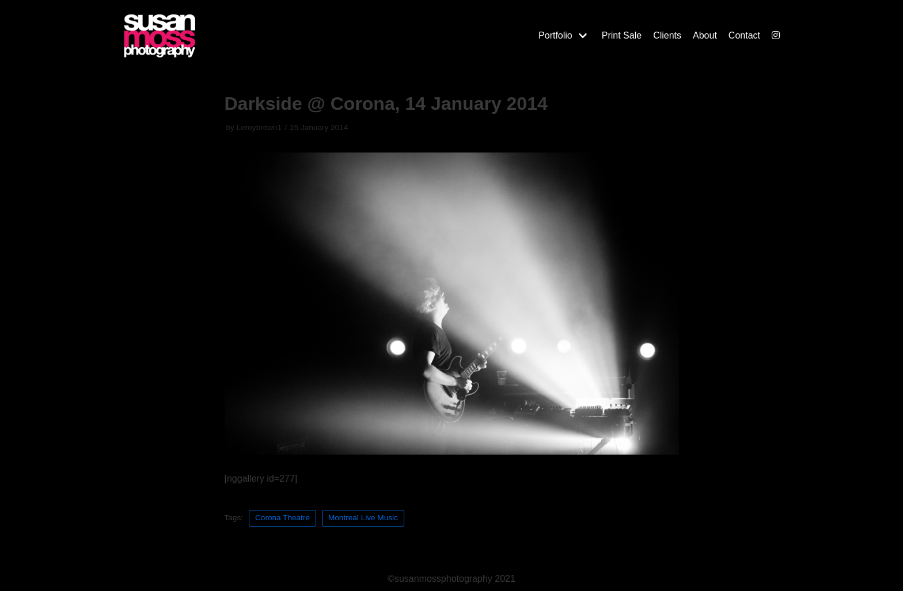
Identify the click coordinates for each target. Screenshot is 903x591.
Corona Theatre (282, 517)
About (705, 35)
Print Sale (622, 35)
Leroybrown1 (259, 127)
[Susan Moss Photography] (215, 35)
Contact (744, 35)
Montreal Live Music (363, 517)
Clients (667, 35)
